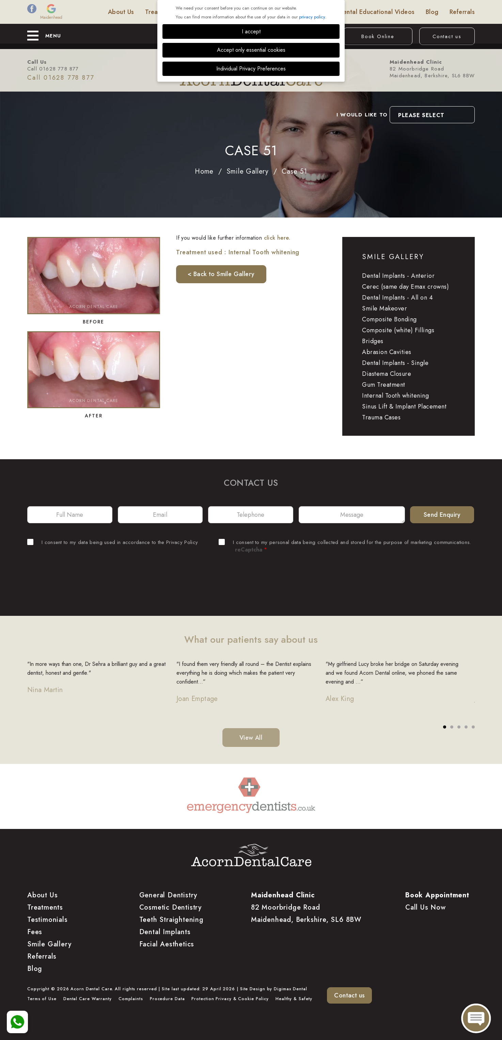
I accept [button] (251, 31)
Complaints (131, 999)
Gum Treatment (383, 384)
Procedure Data (167, 999)
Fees (194, 11)
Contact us (447, 36)
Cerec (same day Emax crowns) (405, 286)
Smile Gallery (263, 11)
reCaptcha (251, 550)
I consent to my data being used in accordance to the (112, 542)
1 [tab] (444, 727)
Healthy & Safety (294, 999)
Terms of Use (42, 999)
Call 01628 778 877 (53, 69)
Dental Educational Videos (377, 11)
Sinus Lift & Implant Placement (404, 406)
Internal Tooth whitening (395, 395)
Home (204, 171)
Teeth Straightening (171, 920)
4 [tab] (466, 727)
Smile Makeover (384, 308)
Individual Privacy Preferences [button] (251, 69)
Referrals (462, 11)
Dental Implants (165, 932)
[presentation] (251, 577)
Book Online (377, 36)
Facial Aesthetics (166, 944)
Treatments (161, 11)
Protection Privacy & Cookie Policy (230, 999)
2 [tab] (452, 727)
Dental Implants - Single (395, 362)
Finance (222, 11)
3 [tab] (459, 727)
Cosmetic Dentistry (170, 907)
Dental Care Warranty (87, 999)
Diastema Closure (386, 373)
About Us (121, 11)
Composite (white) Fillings (398, 330)
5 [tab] (473, 727)
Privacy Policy (182, 542)
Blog (432, 11)
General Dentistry (168, 895)
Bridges (372, 341)
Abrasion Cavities (386, 352)
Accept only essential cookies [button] (251, 50)
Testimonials (310, 11)
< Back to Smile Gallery (221, 274)
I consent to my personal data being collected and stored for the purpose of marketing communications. (345, 542)
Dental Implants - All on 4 (397, 297)
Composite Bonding (389, 319)
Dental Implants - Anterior (398, 275)
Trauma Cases (381, 417)
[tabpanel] (101, 682)
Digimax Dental (290, 989)
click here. (277, 238)
